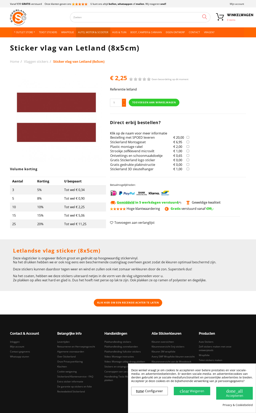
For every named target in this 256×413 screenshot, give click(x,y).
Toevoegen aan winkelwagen (154, 102)
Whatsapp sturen (19, 356)
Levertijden (63, 341)
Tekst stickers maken (210, 360)
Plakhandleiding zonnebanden (121, 346)
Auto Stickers (206, 341)
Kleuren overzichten (163, 341)
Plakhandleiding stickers (117, 341)
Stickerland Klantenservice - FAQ (75, 376)
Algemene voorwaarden (70, 351)
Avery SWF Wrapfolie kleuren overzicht (173, 356)
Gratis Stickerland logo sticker (132, 160)
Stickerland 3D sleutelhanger (132, 169)
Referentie (118, 89)
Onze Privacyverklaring (70, 361)
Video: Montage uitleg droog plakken (124, 361)
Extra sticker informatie (70, 381)
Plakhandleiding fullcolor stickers (122, 351)
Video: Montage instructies (119, 356)
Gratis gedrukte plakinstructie (132, 164)
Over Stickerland (66, 356)
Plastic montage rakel (126, 146)
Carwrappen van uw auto (118, 371)
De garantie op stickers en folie (74, 386)
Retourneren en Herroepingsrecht (76, 346)
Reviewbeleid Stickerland (71, 391)
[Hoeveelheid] (116, 103)
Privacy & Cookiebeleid (238, 405)
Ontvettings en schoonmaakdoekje (136, 155)
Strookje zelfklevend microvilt (132, 151)
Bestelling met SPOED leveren (132, 137)
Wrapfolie (204, 355)
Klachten (62, 366)
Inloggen (15, 341)
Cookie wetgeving (67, 371)
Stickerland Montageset (128, 142)
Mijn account (237, 4)
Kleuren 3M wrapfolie (163, 351)
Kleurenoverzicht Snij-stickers (168, 346)
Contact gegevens (20, 351)
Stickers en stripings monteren (121, 366)
